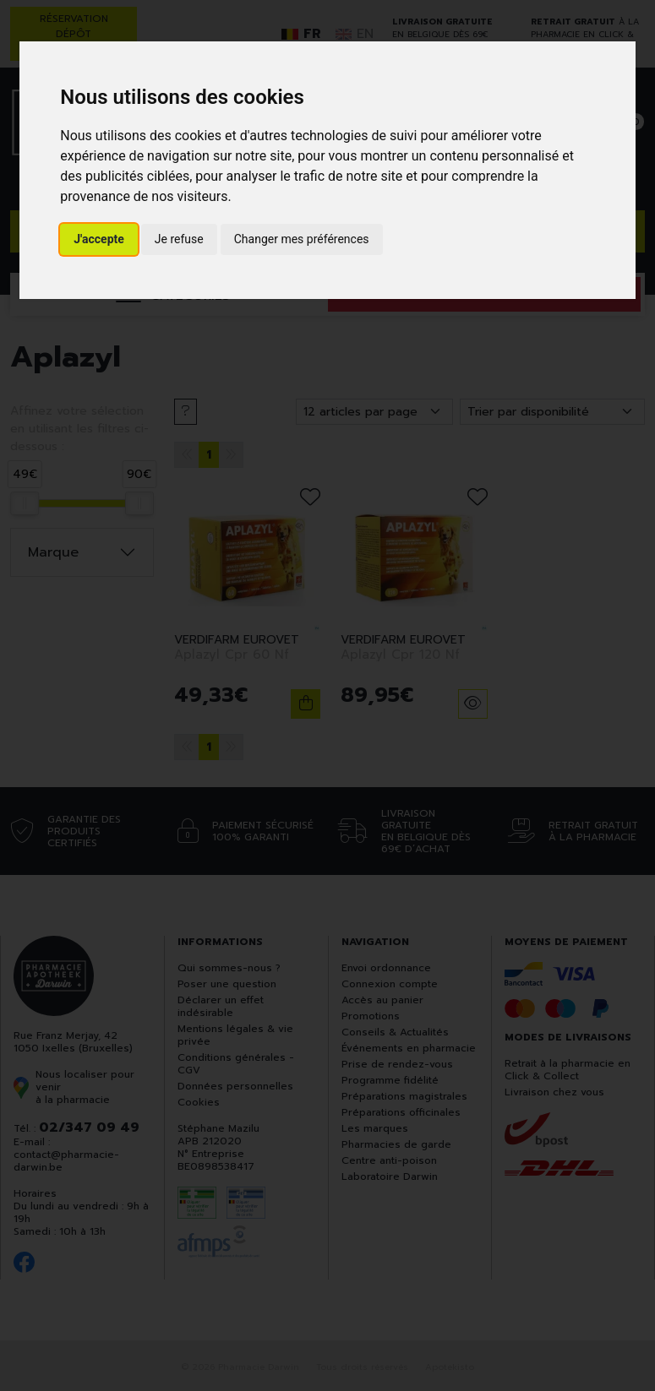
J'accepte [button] (99, 239)
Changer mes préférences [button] (301, 239)
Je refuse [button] (179, 239)
